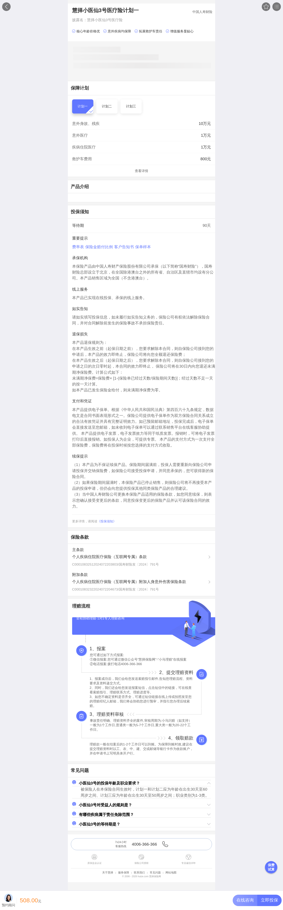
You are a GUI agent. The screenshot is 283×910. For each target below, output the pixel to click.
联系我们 (139, 872)
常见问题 (155, 872)
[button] (141, 783)
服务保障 (123, 872)
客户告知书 (124, 247)
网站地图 (170, 872)
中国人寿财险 (202, 12)
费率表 (78, 247)
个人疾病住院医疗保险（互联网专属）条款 (109, 557)
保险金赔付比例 (99, 247)
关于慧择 (107, 872)
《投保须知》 (106, 521)
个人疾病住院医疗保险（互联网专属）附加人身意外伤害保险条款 (129, 582)
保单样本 (143, 247)
